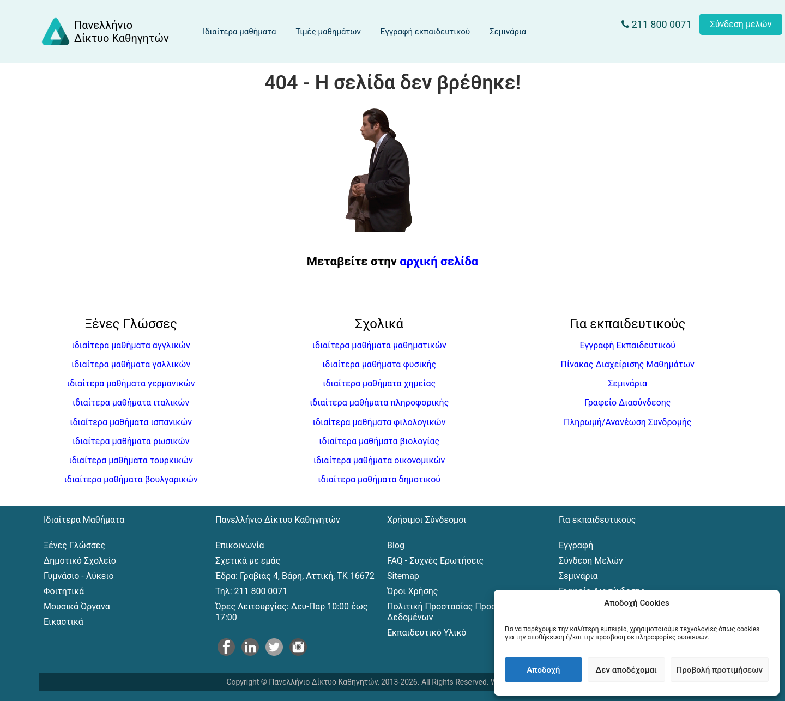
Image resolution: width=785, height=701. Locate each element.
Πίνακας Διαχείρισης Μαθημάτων (628, 364)
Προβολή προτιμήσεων (720, 670)
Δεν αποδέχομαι (626, 670)
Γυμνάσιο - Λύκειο (79, 576)
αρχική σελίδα (439, 261)
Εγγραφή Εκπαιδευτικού (627, 345)
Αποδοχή (543, 670)
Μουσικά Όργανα (77, 606)
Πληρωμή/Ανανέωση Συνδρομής (627, 422)
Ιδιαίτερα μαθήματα (239, 32)
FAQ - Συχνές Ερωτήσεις (435, 560)
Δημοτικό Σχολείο (80, 560)
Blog (395, 545)
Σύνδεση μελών (741, 24)
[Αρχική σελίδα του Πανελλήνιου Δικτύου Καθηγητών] (104, 31)
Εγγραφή (576, 545)
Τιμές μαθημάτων (327, 32)
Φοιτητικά (64, 591)
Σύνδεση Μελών (591, 560)
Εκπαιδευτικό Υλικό (426, 632)
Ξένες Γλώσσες (74, 545)
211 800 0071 (656, 24)
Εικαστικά (63, 622)
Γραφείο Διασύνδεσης (627, 402)
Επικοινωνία (239, 545)
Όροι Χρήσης (412, 591)
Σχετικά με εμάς (247, 560)
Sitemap (403, 576)
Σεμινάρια (508, 32)
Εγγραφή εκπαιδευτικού (425, 32)
